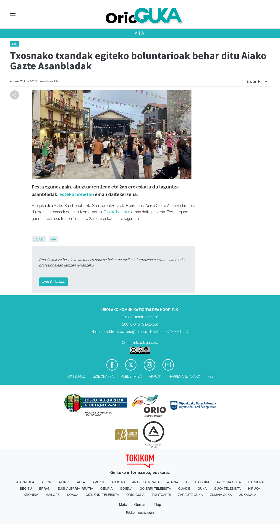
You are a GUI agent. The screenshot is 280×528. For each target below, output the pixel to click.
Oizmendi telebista (102, 495)
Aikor (47, 482)
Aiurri (64, 482)
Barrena (256, 482)
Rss (210, 377)
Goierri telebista (155, 488)
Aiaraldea (25, 482)
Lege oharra (103, 377)
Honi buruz (75, 377)
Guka (202, 488)
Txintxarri (161, 495)
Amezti (98, 482)
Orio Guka (135, 495)
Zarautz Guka (190, 495)
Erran (44, 488)
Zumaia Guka (221, 495)
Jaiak (38, 239)
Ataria (172, 482)
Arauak (155, 377)
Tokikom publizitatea (140, 512)
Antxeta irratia (146, 482)
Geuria (106, 488)
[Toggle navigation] (13, 15)
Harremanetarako (184, 377)
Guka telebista (227, 488)
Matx (123, 505)
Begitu (26, 488)
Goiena (126, 488)
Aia (140, 33)
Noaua (72, 495)
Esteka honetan (76, 194)
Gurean (140, 505)
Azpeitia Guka (197, 482)
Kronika (31, 495)
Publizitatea (131, 377)
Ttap (157, 505)
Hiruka (254, 488)
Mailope (52, 495)
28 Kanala (247, 495)
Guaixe (184, 488)
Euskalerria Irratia (75, 488)
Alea (81, 482)
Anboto (118, 482)
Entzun (253, 81)
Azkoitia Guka (229, 482)
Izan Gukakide (53, 282)
